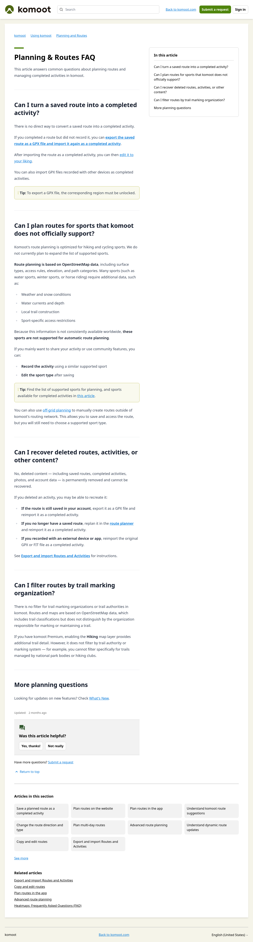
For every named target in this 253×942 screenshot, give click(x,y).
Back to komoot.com (181, 9)
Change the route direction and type (40, 827)
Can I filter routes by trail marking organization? (189, 100)
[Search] (108, 9)
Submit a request (215, 9)
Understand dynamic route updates (207, 827)
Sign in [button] (240, 9)
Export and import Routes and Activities (95, 844)
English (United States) (230, 935)
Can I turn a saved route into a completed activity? (191, 67)
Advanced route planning (148, 825)
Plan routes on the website (93, 808)
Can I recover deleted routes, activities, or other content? (189, 89)
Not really (55, 746)
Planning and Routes (71, 35)
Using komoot (41, 35)
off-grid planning (57, 410)
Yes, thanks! (31, 746)
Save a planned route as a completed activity (36, 810)
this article (86, 395)
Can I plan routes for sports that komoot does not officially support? (191, 77)
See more (21, 858)
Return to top (27, 771)
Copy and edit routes (32, 841)
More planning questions (172, 108)
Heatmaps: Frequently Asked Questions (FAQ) (47, 905)
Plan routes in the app (146, 808)
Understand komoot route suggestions (206, 810)
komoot (20, 35)
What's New (99, 698)
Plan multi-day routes (89, 825)
